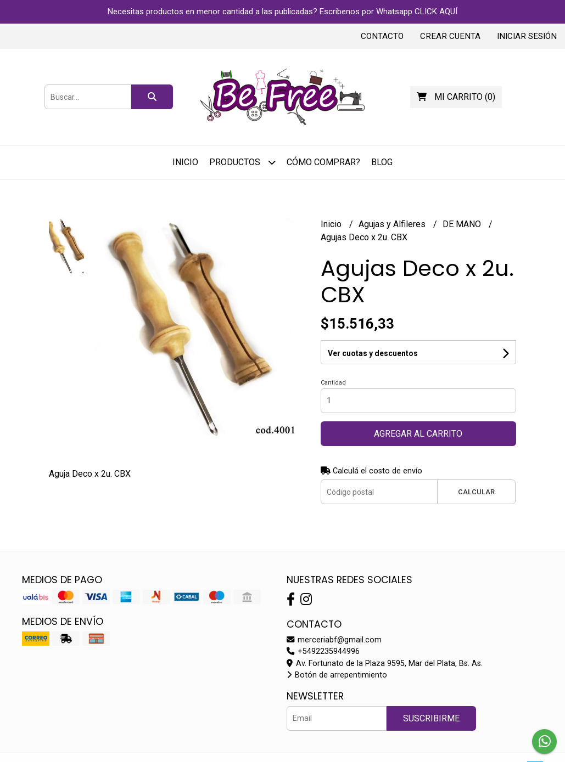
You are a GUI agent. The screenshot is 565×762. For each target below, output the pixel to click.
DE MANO (463, 224)
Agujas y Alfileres (393, 224)
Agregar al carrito (418, 433)
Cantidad (333, 382)
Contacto (382, 36)
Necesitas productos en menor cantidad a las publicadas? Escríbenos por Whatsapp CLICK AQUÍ (282, 11)
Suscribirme (431, 718)
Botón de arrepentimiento (337, 675)
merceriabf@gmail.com (334, 640)
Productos (242, 162)
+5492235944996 (323, 651)
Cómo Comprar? (323, 162)
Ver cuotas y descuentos (373, 353)
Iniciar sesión (527, 36)
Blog (382, 162)
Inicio (185, 162)
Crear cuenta (450, 36)
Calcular (476, 492)
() (456, 97)
